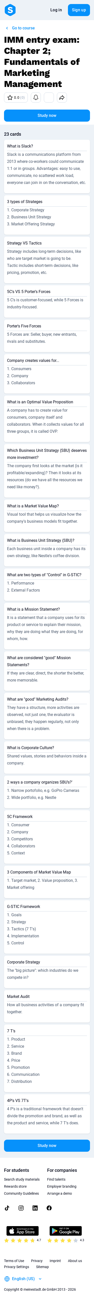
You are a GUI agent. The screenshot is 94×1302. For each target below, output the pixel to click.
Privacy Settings (16, 1267)
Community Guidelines (21, 1193)
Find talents (56, 1179)
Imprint (55, 1261)
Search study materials (22, 1179)
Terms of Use (14, 1261)
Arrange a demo (59, 1193)
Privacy (37, 1261)
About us (75, 1261)
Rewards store (15, 1186)
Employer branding (61, 1186)
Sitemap (42, 1267)
